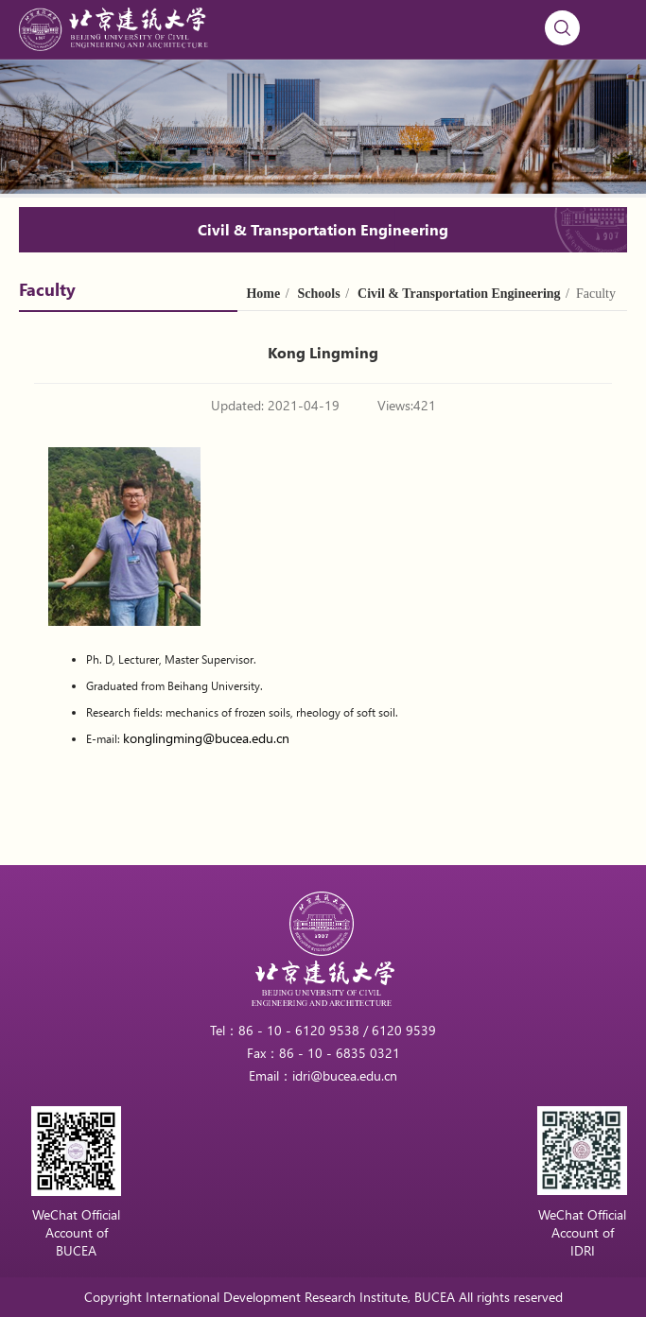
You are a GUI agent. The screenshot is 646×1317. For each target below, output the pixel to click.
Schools (319, 293)
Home (263, 293)
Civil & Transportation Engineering (459, 293)
